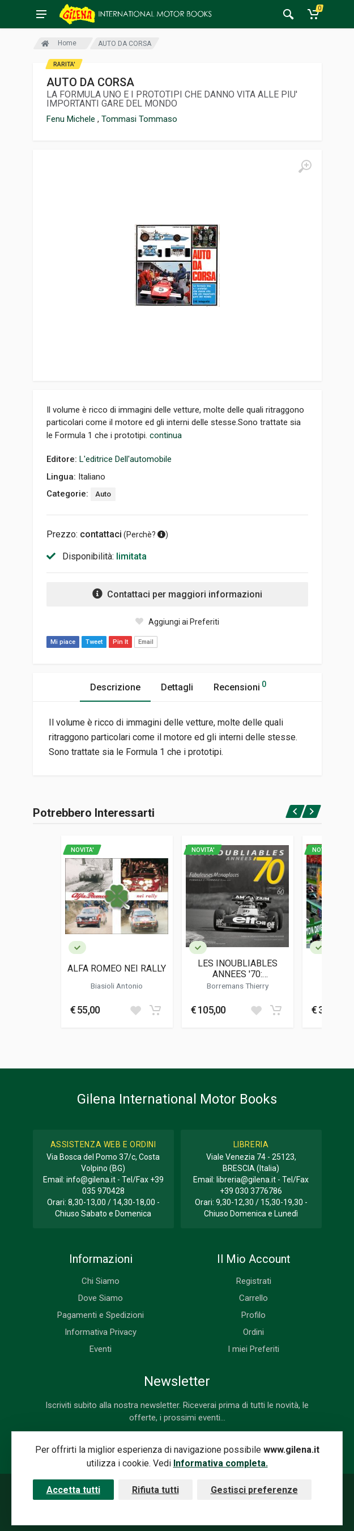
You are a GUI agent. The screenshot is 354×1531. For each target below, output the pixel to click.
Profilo (253, 1315)
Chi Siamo (101, 1281)
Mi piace (62, 642)
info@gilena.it (91, 1179)
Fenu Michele (71, 119)
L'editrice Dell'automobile (125, 459)
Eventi (100, 1349)
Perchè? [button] (145, 534)
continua (166, 435)
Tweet (94, 642)
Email (145, 642)
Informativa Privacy (101, 1332)
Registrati (253, 1281)
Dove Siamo (100, 1298)
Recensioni (240, 685)
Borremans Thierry (237, 985)
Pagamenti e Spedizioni (100, 1315)
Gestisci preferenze (254, 1490)
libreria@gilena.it (246, 1179)
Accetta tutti (73, 1490)
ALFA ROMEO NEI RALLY (116, 968)
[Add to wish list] (135, 1010)
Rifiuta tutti (155, 1490)
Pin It (120, 642)
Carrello (253, 1298)
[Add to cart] (155, 1010)
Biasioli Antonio (117, 985)
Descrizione (115, 687)
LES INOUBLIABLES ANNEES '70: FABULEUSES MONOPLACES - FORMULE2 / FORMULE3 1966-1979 (237, 968)
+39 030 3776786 (251, 1190)
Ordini (253, 1332)
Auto (103, 494)
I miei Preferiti (253, 1349)
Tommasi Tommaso (139, 119)
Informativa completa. (220, 1463)
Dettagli (177, 687)
